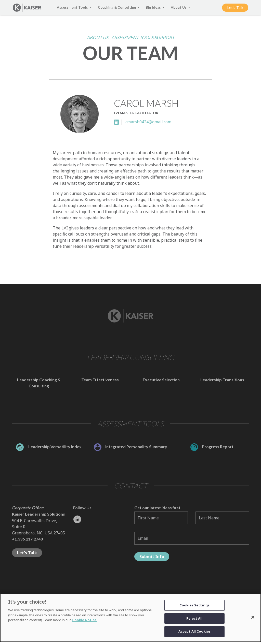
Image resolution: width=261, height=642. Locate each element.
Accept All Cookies (194, 633)
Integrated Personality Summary (130, 446)
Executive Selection (161, 379)
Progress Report (211, 446)
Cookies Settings (194, 607)
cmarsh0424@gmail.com (148, 122)
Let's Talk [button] (235, 7)
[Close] (252, 619)
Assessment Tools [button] (73, 7)
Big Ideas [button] (154, 7)
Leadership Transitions (222, 379)
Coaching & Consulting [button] (117, 7)
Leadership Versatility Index (49, 446)
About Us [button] (179, 7)
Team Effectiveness (100, 379)
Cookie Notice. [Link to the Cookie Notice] (84, 622)
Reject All (194, 620)
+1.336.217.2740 (27, 538)
